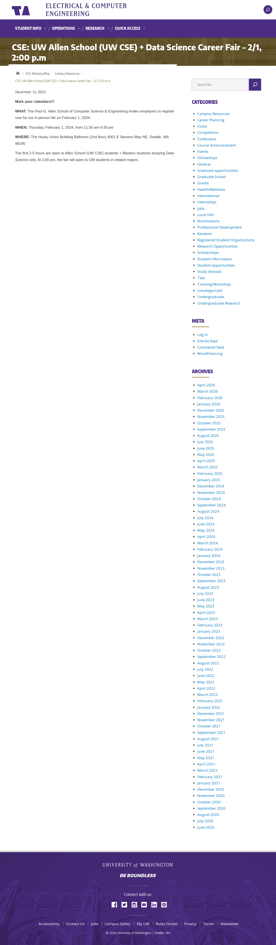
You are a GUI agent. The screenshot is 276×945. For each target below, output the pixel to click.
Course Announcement (216, 145)
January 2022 (208, 707)
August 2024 (208, 511)
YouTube (145, 904)
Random (204, 233)
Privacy (190, 923)
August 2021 (208, 738)
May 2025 (205, 454)
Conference (206, 138)
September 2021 (211, 732)
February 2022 (210, 700)
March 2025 (207, 467)
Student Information (214, 258)
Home (17, 72)
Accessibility (49, 923)
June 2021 (205, 751)
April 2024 (206, 536)
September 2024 (211, 505)
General (204, 164)
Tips (201, 277)
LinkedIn (155, 904)
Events (202, 151)
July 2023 (205, 593)
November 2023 (211, 568)
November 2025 (211, 416)
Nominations (208, 220)
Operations (63, 28)
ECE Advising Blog (38, 73)
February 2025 (210, 473)
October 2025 (209, 422)
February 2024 (210, 549)
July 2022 (205, 669)
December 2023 (210, 561)
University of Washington (29, 9)
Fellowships (207, 157)
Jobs (201, 208)
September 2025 (211, 429)
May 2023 (205, 606)
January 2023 (208, 631)
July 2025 (205, 441)
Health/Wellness (211, 189)
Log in (202, 334)
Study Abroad (209, 271)
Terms (208, 923)
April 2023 (206, 612)
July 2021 (205, 745)
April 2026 (206, 384)
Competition (207, 132)
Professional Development (219, 227)
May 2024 (205, 530)
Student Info (28, 28)
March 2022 (207, 694)
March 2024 (207, 542)
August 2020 (208, 814)
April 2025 (206, 460)
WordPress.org (210, 353)
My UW (143, 923)
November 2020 (211, 795)
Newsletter (229, 923)
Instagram (135, 904)
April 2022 (206, 688)
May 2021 (205, 757)
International (208, 195)
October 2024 (209, 498)
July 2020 (205, 820)
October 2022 (209, 650)
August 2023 (208, 587)
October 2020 (209, 802)
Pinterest (165, 904)
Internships (206, 201)
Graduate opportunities (217, 170)
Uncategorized (209, 290)
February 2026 (210, 397)
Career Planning (210, 119)
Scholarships (208, 252)
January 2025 (208, 479)
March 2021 (207, 770)
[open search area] (268, 9)
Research (95, 28)
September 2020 (211, 808)
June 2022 (205, 675)
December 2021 (210, 713)
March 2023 (207, 618)
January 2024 (208, 555)
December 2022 (210, 637)
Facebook (116, 904)
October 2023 (209, 574)
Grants (203, 182)
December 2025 (210, 410)
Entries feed (207, 340)
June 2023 (205, 599)
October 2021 (209, 726)
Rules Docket (167, 923)
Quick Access (127, 28)
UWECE (91, 9)
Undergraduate (210, 296)
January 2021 (208, 783)
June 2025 (205, 448)
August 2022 (208, 663)
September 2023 (211, 580)
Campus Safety (117, 923)
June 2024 (205, 523)
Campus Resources (67, 73)
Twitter (125, 904)
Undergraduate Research (218, 303)
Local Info (205, 214)
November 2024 (211, 492)
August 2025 (208, 435)
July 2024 (205, 517)
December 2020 (210, 789)
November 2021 (211, 719)
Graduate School (211, 176)
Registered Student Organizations (226, 239)
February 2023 (210, 625)
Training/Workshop (214, 284)
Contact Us (75, 923)
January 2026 (208, 403)
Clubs (202, 126)
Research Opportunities (217, 246)
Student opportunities (216, 265)
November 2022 (211, 644)
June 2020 (205, 827)
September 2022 (211, 656)
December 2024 (210, 486)
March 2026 (207, 391)
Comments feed (210, 347)
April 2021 (206, 764)
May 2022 (205, 682)
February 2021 (210, 776)
